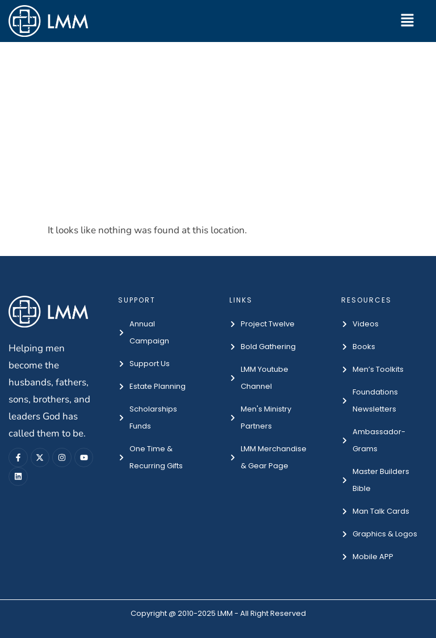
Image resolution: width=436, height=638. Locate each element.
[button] (407, 21)
